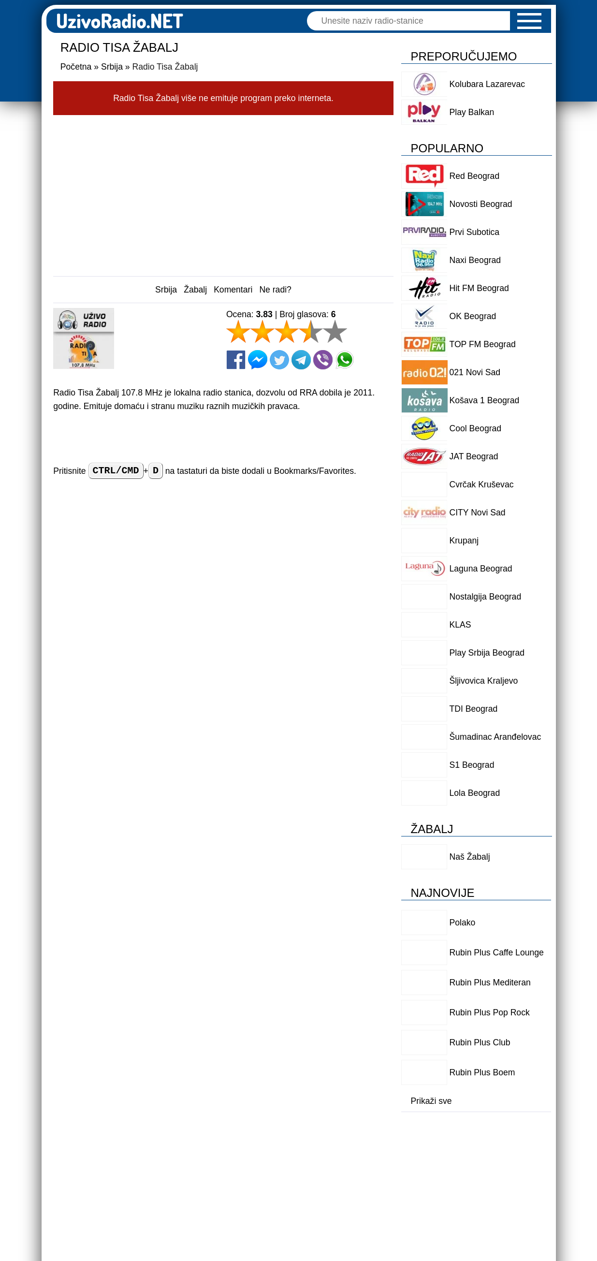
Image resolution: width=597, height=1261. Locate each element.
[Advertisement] (223, 193)
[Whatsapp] (344, 359)
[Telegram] (301, 359)
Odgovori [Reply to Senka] (342, 885)
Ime (208, 559)
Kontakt (465, 1156)
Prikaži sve (431, 1101)
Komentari (233, 289)
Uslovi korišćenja (215, 1156)
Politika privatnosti (302, 1156)
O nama (373, 1156)
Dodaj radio (139, 1156)
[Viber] (323, 359)
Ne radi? (275, 289)
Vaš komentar (82, 591)
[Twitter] (279, 359)
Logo (419, 1156)
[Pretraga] (413, 20)
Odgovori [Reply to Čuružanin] (342, 1047)
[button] (529, 21)
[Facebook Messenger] (257, 359)
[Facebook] (236, 359)
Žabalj (195, 289)
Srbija (166, 289)
